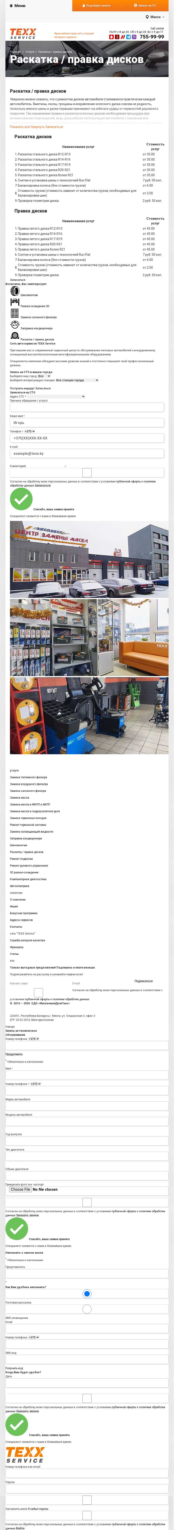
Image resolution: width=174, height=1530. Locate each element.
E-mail (14, 446)
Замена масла (19, 799)
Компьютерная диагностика (28, 880)
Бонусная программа (23, 914)
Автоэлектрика (19, 887)
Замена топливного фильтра (28, 778)
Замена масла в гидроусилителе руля (35, 812)
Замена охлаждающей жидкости (31, 833)
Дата (8, 1377)
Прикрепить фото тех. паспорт (24, 1186)
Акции (14, 907)
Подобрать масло (97, 6)
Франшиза (16, 948)
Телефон (16, 431)
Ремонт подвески (21, 860)
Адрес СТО (18, 396)
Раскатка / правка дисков (27, 853)
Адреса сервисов (21, 921)
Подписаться (144, 982)
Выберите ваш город (23, 376)
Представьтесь (15, 1268)
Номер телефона (16, 1040)
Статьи (14, 955)
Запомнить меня (87, 1504)
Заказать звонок (27, 1216)
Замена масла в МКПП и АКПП (30, 805)
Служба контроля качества (27, 941)
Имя (9, 1070)
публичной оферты (128, 482)
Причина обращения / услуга (29, 400)
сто (12, 962)
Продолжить (14, 1055)
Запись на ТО (145, 5)
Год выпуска (13, 1135)
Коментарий (18, 467)
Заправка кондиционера (26, 839)
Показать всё (27, 127)
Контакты (16, 928)
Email (8, 1323)
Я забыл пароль (38, 1510)
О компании (18, 901)
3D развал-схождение (24, 873)
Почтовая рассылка (87, 1298)
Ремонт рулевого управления (29, 867)
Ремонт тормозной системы (28, 826)
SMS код (10, 1354)
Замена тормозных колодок (28, 819)
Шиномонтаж (18, 846)
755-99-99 (152, 37)
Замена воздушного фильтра (29, 785)
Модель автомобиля (18, 1116)
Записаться (54, 127)
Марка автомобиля (17, 1100)
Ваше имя (17, 416)
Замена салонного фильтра (28, 792)
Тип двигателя (14, 1151)
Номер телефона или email (22, 1468)
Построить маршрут (22, 388)
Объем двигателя (17, 1170)
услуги (14, 771)
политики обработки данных (71, 1000)
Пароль (10, 1483)
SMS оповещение (87, 1313)
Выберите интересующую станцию (32, 380)
